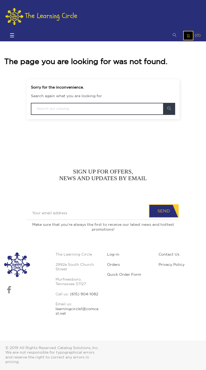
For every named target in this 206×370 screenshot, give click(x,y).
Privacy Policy (172, 265)
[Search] (103, 109)
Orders (113, 265)
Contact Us (169, 254)
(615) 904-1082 (84, 294)
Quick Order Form (124, 275)
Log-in (113, 254)
